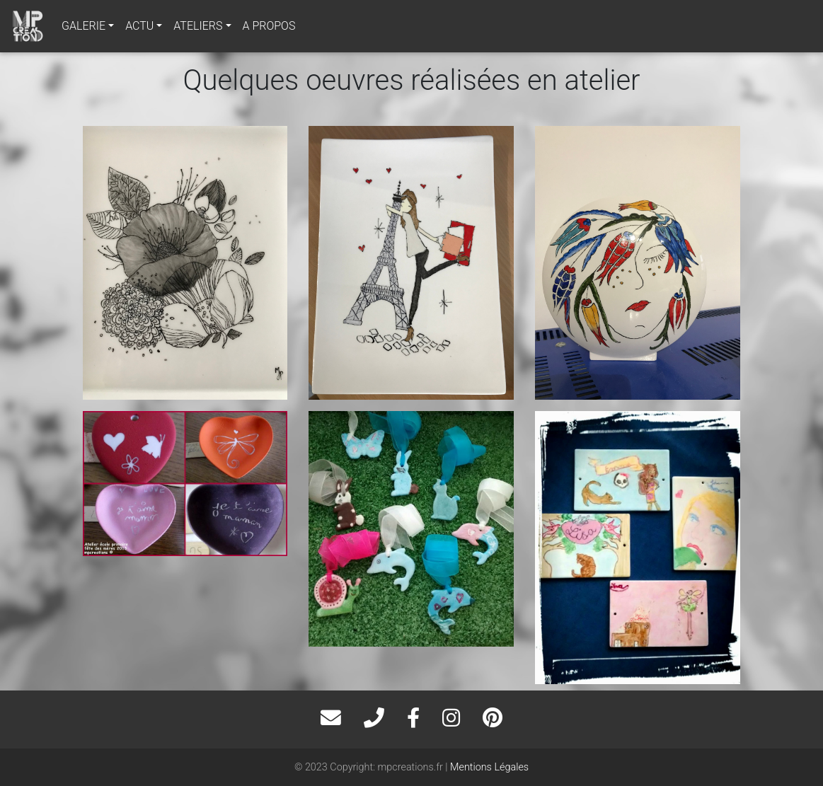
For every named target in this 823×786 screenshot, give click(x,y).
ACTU (139, 26)
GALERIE (83, 26)
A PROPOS (269, 26)
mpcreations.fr (410, 767)
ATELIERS (197, 26)
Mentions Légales (489, 767)
